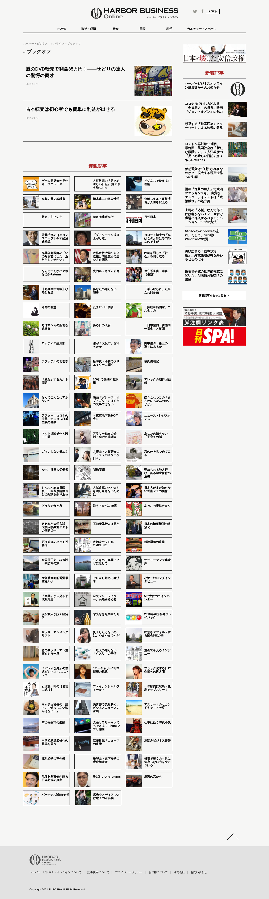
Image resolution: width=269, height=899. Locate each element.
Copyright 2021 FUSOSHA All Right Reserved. (57, 889)
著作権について (158, 872)
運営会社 (179, 872)
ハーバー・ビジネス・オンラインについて (55, 872)
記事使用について (98, 872)
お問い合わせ (199, 872)
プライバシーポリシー (128, 872)
